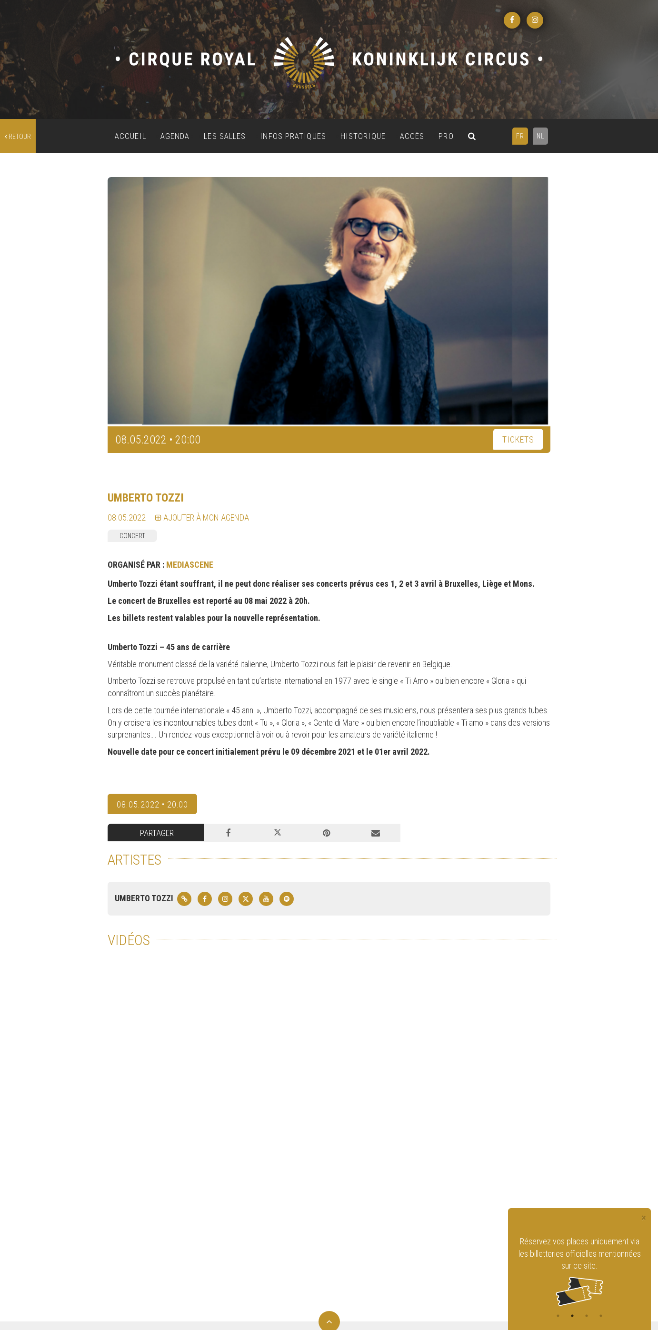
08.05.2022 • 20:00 (152, 804)
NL (540, 136)
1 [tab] (558, 1315)
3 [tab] (586, 1315)
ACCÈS (412, 136)
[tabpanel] (579, 1270)
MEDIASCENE (189, 565)
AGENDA (175, 136)
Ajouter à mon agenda (202, 517)
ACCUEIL (130, 136)
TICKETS (518, 439)
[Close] (643, 1218)
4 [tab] (601, 1315)
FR (520, 136)
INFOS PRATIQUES (293, 136)
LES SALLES (225, 136)
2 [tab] (572, 1315)
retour (18, 136)
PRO (446, 136)
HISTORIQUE (363, 136)
